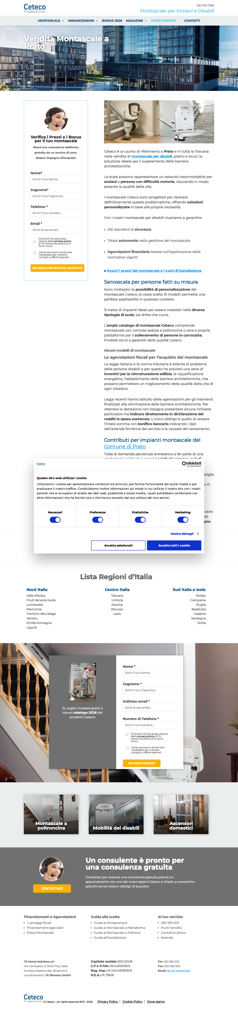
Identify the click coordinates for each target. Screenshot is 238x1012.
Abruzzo (117, 609)
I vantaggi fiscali (39, 923)
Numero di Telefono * (141, 719)
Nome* (36, 173)
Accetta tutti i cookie (174, 545)
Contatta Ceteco (173, 933)
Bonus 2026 (112, 21)
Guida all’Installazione (110, 937)
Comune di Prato (125, 447)
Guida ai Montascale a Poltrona (117, 933)
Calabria (200, 614)
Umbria (117, 600)
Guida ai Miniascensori (110, 923)
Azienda (167, 937)
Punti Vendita (171, 928)
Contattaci (52, 888)
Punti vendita (165, 21)
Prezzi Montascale (40, 933)
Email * (36, 224)
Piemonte (34, 609)
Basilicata (198, 609)
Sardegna (198, 618)
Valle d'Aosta (35, 595)
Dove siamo (156, 1001)
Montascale (51, 21)
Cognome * (132, 684)
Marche (117, 605)
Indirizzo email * (136, 701)
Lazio (117, 614)
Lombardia (34, 605)
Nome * (129, 666)
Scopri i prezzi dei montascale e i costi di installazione (154, 271)
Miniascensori (83, 21)
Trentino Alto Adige (41, 614)
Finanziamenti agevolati (45, 928)
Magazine (136, 21)
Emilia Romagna (38, 623)
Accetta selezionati (118, 545)
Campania (198, 600)
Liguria (31, 627)
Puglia (201, 605)
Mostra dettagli (182, 534)
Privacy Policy (107, 1001)
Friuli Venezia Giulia (40, 600)
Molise (201, 595)
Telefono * (38, 207)
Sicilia (201, 623)
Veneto (31, 618)
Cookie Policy (132, 1001)
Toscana (117, 595)
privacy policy (62, 241)
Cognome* (39, 190)
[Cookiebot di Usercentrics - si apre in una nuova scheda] (184, 464)
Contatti (192, 21)
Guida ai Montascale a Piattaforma (119, 928)
